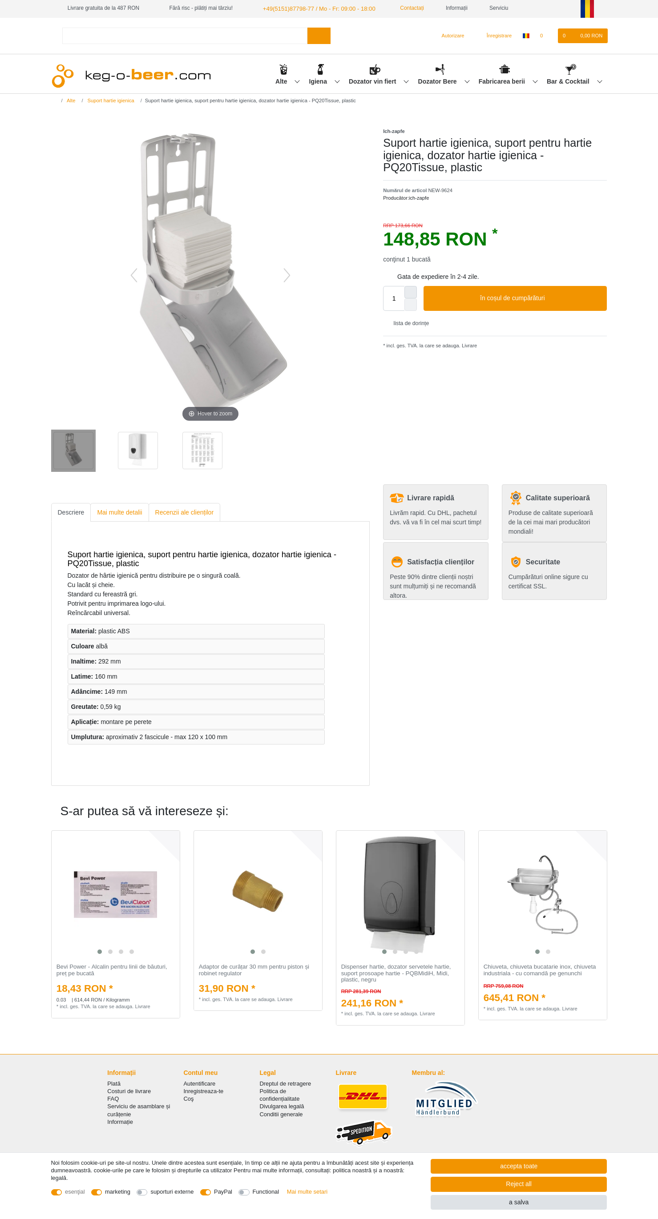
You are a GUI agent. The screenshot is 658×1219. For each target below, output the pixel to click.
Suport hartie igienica (110, 99)
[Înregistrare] (494, 35)
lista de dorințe (408, 322)
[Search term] (185, 35)
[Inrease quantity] (410, 292)
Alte (282, 80)
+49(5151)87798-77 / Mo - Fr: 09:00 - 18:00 (313, 8)
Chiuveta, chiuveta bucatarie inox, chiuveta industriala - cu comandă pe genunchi (540, 969)
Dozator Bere (438, 80)
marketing (117, 1191)
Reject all (519, 1183)
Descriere (71, 511)
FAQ (113, 1098)
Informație (120, 1121)
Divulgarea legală (281, 1105)
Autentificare (199, 1082)
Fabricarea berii (503, 80)
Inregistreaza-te (203, 1090)
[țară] (525, 35)
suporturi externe (172, 1191)
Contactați (401, 8)
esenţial (75, 1191)
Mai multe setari (307, 1191)
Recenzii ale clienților (184, 511)
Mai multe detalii (119, 511)
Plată (114, 1082)
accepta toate (518, 1166)
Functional (266, 1191)
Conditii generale (281, 1113)
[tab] (71, 511)
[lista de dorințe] (546, 35)
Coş (188, 1098)
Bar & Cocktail (569, 80)
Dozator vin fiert (373, 80)
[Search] (318, 35)
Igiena (319, 80)
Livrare (468, 344)
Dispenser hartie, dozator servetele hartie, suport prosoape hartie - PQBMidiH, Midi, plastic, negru (396, 972)
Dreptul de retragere (285, 1082)
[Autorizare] (449, 35)
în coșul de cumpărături (540, 298)
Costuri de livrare (129, 1090)
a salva (519, 1202)
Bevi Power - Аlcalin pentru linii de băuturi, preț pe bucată (112, 969)
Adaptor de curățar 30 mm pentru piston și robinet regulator (254, 969)
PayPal (223, 1191)
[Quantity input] (393, 298)
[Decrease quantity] (410, 304)
